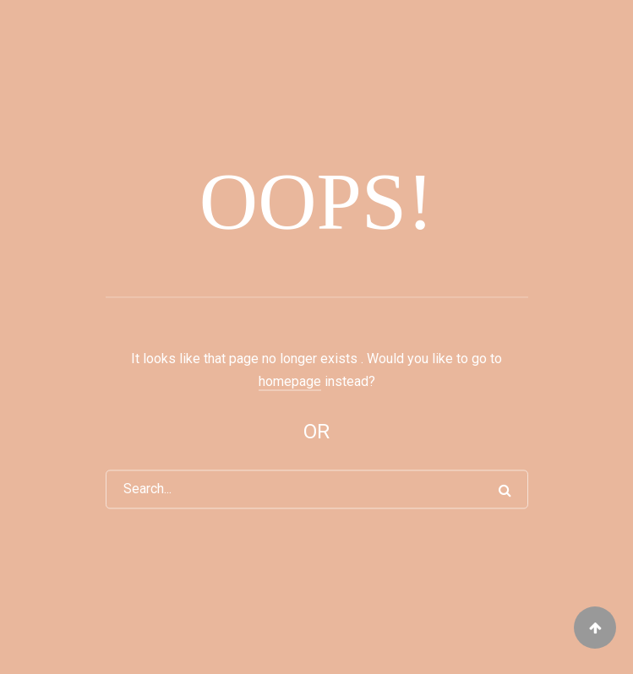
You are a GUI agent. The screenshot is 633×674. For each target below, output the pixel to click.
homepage (290, 381)
